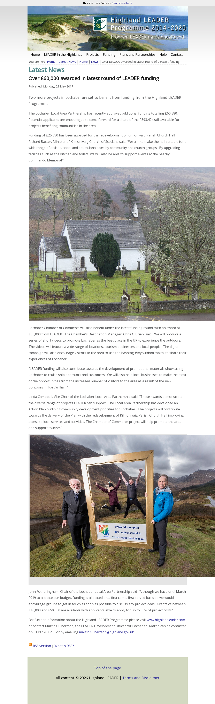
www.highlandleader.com (166, 620)
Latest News (67, 62)
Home (51, 62)
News (95, 62)
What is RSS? (64, 646)
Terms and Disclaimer (140, 677)
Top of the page (107, 667)
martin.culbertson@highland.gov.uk (106, 632)
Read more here (122, 3)
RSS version (42, 646)
